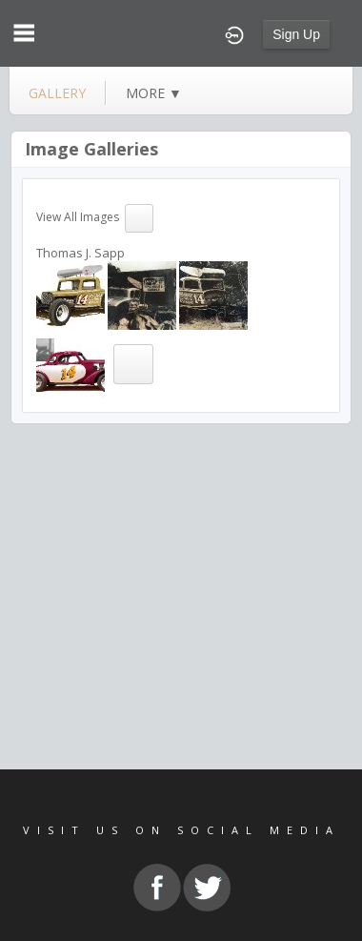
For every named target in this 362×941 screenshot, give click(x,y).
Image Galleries (91, 148)
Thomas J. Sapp (80, 252)
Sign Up (296, 34)
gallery (57, 93)
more (154, 93)
